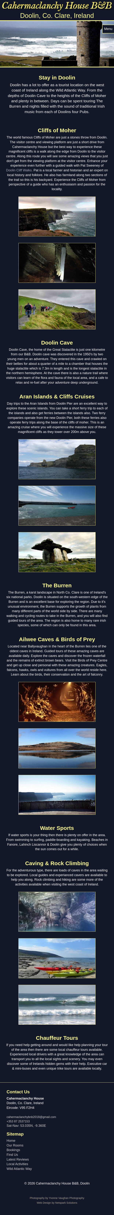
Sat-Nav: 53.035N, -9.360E (26, 1125)
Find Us (12, 1155)
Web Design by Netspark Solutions (57, 1202)
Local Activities (17, 1164)
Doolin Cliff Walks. (19, 170)
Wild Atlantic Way (19, 1169)
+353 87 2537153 (18, 1121)
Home (11, 1140)
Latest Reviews (18, 1159)
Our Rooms (15, 1145)
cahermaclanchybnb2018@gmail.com (31, 1117)
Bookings (13, 1150)
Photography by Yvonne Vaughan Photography (57, 1198)
